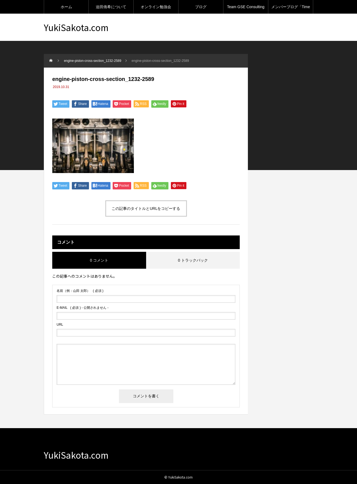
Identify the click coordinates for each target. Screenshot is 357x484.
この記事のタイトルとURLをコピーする (146, 208)
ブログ (201, 7)
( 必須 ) (80, 290)
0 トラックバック (193, 260)
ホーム (66, 7)
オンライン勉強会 (156, 7)
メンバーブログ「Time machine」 (290, 9)
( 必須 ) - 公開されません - (83, 307)
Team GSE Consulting (245, 7)
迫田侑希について (111, 7)
